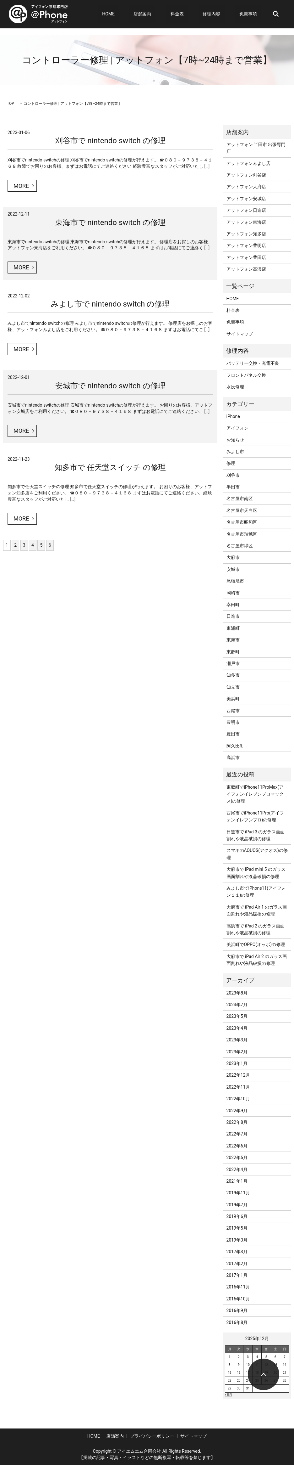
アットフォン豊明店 (246, 245)
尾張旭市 (235, 580)
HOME (138, 14)
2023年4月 (237, 1028)
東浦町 (233, 628)
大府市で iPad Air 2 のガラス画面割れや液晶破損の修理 (256, 960)
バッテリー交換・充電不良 (252, 363)
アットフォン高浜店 (246, 269)
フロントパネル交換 (246, 375)
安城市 (233, 569)
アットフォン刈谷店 (246, 174)
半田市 (233, 486)
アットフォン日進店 (246, 210)
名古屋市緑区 (239, 545)
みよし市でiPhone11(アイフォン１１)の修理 (256, 892)
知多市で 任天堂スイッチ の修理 (110, 467)
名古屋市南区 (239, 498)
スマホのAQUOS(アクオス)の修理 (257, 854)
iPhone (233, 416)
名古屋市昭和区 (241, 522)
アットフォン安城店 (246, 198)
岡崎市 (233, 592)
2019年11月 (238, 1192)
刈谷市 (233, 475)
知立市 (233, 687)
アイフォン (237, 428)
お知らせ (235, 439)
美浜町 (233, 698)
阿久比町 (235, 745)
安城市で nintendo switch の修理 (110, 385)
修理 (230, 463)
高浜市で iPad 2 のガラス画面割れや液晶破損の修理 (255, 929)
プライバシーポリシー (152, 1436)
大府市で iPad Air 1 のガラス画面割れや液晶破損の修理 (256, 910)
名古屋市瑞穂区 (241, 534)
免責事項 (252, 14)
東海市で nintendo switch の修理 (110, 222)
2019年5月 (237, 1228)
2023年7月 (237, 1004)
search (276, 14)
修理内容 (220, 14)
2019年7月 (237, 1204)
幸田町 (233, 604)
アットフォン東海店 (246, 222)
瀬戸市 (233, 663)
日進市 (233, 616)
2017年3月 (237, 1251)
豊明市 (233, 722)
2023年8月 (237, 992)
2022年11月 (238, 1087)
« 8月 (228, 1394)
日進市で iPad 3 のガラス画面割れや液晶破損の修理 (255, 835)
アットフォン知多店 (246, 233)
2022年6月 (237, 1145)
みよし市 (235, 451)
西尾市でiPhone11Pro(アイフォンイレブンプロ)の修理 (255, 816)
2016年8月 (237, 1322)
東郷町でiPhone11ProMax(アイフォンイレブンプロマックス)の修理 (255, 794)
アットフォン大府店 (246, 186)
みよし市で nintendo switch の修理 (110, 304)
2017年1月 (237, 1275)
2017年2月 (237, 1263)
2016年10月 (238, 1298)
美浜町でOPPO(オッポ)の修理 (255, 944)
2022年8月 (237, 1122)
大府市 (233, 557)
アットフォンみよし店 (248, 163)
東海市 (233, 639)
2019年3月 (237, 1239)
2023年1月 (237, 1063)
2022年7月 (237, 1133)
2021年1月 (237, 1181)
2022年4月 (237, 1169)
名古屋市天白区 (241, 510)
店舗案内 (163, 14)
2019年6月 (237, 1216)
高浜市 (233, 757)
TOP (10, 103)
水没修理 (235, 386)
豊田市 (233, 733)
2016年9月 (237, 1310)
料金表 (193, 14)
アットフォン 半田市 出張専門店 (256, 148)
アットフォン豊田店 (246, 257)
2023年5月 (237, 1016)
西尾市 (233, 710)
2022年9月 (237, 1110)
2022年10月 (238, 1098)
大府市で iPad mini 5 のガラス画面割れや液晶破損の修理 (256, 873)
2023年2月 (237, 1051)
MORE (21, 186)
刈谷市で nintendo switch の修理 (110, 140)
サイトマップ (239, 333)
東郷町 (233, 651)
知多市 (233, 675)
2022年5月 (237, 1157)
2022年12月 (238, 1075)
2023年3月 (237, 1039)
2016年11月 (238, 1286)
